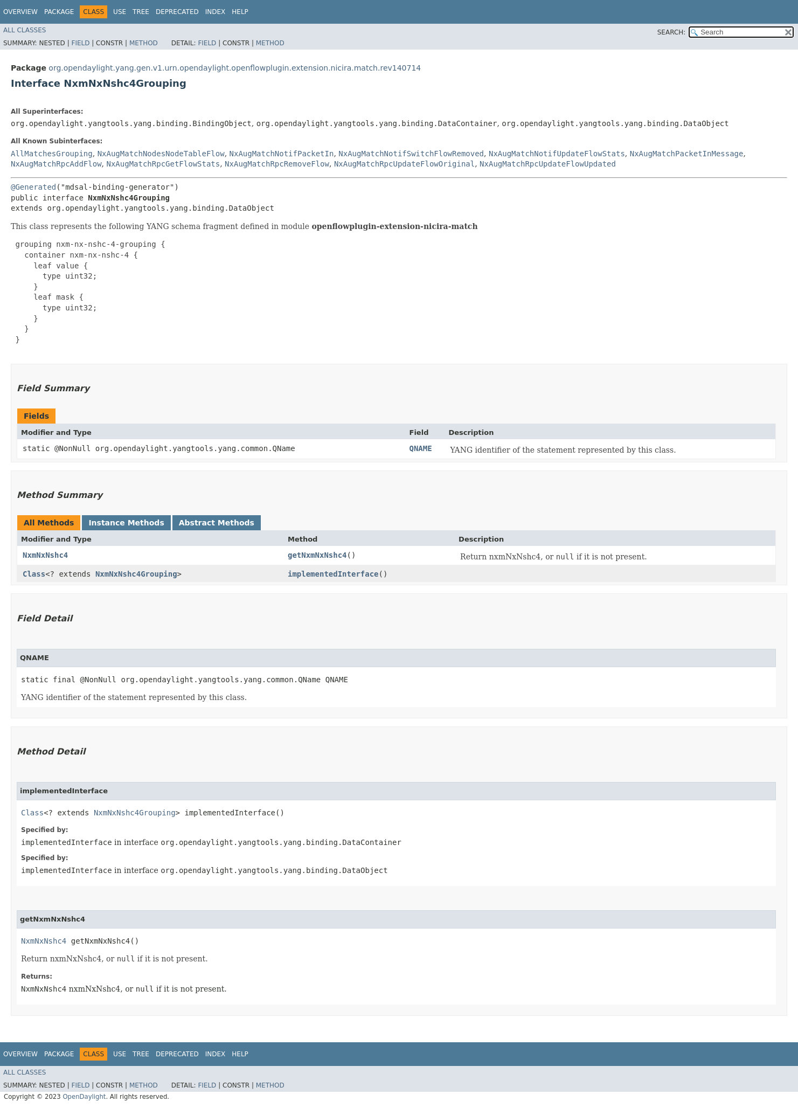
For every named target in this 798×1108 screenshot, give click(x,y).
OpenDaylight (84, 1096)
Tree (141, 12)
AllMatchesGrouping (52, 153)
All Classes (24, 30)
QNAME (421, 448)
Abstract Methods (216, 522)
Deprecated (177, 12)
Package (59, 12)
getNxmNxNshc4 (317, 555)
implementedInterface (333, 574)
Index (215, 12)
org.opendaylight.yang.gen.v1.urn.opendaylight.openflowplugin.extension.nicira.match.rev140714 (234, 68)
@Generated (33, 187)
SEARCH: (671, 32)
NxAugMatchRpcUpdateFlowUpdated (548, 164)
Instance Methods (126, 522)
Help (240, 12)
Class (34, 574)
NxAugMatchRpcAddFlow (56, 164)
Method (143, 43)
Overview (20, 12)
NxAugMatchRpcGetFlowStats (163, 164)
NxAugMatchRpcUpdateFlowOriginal (404, 164)
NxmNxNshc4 (45, 555)
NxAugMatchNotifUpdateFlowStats (557, 153)
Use (119, 12)
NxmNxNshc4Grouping (136, 574)
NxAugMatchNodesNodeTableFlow (161, 153)
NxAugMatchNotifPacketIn (282, 153)
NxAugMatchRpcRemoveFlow (277, 164)
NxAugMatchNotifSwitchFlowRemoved (411, 153)
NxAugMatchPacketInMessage (687, 153)
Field (80, 43)
